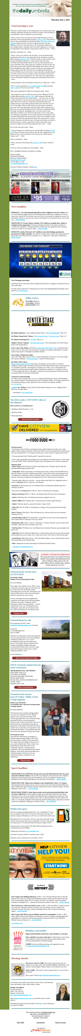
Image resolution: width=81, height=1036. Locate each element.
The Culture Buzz (27, 392)
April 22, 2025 (41, 39)
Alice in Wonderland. (53, 333)
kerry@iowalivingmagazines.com (20, 995)
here (40, 1003)
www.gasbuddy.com (32, 831)
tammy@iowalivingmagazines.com (38, 946)
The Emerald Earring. (37, 343)
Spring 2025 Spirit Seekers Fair (46, 348)
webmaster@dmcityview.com (22, 998)
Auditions (14, 387)
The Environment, (32, 359)
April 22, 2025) (30, 96)
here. (35, 167)
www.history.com (17, 923)
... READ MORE (64, 902)
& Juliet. (33, 339)
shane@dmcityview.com (17, 160)
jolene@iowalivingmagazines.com (21, 625)
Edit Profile (20, 1022)
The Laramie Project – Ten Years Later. (46, 336)
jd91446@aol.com (22, 547)
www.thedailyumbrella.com (19, 163)
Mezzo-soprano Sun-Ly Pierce (21, 364)
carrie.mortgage (23, 290)
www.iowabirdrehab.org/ (35, 86)
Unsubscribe (40, 1022)
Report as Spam (60, 1022)
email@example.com (48, 1012)
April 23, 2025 (38, 142)
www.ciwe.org (17, 384)
